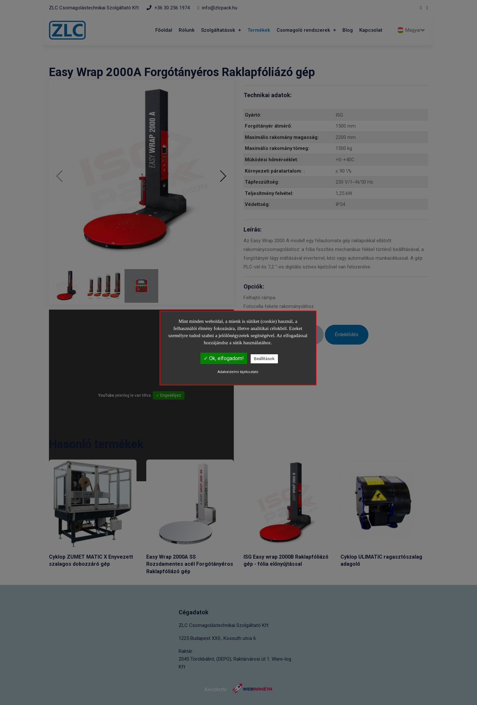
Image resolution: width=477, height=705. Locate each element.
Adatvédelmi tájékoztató (238, 372)
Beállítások (264, 358)
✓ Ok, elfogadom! (224, 358)
